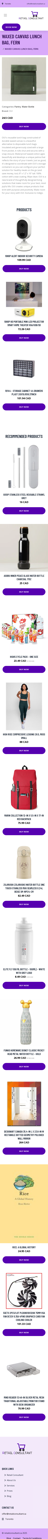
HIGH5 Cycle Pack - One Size (24, 656)
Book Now (11, 27)
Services (11, 1485)
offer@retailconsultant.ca (36, 4)
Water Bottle (28, 106)
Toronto (8, 4)
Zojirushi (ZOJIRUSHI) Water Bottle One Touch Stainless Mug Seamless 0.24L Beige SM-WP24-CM (24, 888)
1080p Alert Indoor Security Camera (24, 256)
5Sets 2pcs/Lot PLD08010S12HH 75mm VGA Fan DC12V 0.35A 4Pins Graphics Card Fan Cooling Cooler (24, 1316)
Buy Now (24, 126)
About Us (11, 1480)
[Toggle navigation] (5, 15)
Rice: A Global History (24, 1247)
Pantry (17, 106)
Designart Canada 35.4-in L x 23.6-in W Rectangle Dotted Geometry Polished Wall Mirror (24, 1135)
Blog (9, 1496)
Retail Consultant (15, 1475)
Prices (10, 1490)
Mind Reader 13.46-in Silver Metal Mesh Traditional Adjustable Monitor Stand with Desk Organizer (24, 1401)
